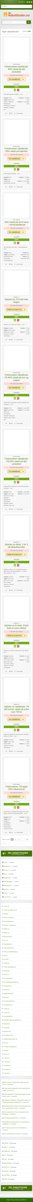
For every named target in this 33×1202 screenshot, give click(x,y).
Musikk (6, 1027)
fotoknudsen (7, 105)
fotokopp (6, 415)
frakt (9, 330)
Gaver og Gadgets (9, 967)
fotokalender (7, 103)
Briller (5, 932)
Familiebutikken (8, 881)
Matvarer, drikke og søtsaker (11, 1020)
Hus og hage (7, 978)
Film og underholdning (10, 951)
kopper (13, 417)
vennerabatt (7, 258)
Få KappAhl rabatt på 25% (11, 1118)
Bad (5, 913)
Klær (10, 252)
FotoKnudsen (16, 64)
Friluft (5, 963)
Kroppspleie (7, 1004)
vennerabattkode (8, 260)
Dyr (5, 940)
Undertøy (6, 1065)
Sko (5, 1043)
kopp (9, 417)
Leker (5, 1008)
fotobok (6, 101)
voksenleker (7, 336)
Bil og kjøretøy (8, 921)
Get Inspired (16, 219)
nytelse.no (6, 334)
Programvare (7, 1035)
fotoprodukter (7, 826)
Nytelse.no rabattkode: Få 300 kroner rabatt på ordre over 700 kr (16, 709)
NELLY (6, 1147)
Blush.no (6, 870)
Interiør (6, 989)
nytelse (12, 332)
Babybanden (7, 877)
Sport (5, 1054)
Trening (6, 1062)
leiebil (5, 1179)
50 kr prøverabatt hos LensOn (12, 1133)
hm (5, 1155)
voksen (12, 334)
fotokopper (12, 415)
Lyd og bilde (7, 1016)
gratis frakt (6, 332)
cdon (5, 1159)
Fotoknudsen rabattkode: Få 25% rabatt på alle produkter (16, 461)
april (9, 410)
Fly (5, 955)
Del (11, 113)
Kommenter (18, 113)
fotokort (13, 105)
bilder (9, 100)
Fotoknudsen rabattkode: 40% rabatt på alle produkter (16, 69)
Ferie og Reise (8, 948)
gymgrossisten (8, 1163)
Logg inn (22, 2)
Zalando (6, 1143)
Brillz (5, 874)
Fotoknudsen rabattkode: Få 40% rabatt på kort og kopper (16, 377)
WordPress (24, 1199)
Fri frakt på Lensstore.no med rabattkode (15, 1127)
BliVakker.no (7, 866)
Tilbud (5, 1058)
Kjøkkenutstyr (7, 993)
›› (3, 843)
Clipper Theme (10, 1199)
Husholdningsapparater (10, 982)
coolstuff (6, 1171)
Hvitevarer (7, 986)
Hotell (5, 974)
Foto (10, 98)
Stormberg (7, 1175)
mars (8, 580)
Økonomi (6, 1031)
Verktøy (6, 1069)
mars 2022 (6, 663)
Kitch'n (6, 893)
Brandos (6, 889)
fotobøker (10, 101)
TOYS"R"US (7, 897)
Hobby (6, 970)
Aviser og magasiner (9, 910)
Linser (5, 1012)
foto (13, 100)
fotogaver (6, 821)
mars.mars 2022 (8, 828)
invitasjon (6, 107)
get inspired (11, 254)
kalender (11, 107)
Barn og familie (8, 917)
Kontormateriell (8, 1001)
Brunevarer (7, 936)
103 (27, 839)
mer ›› (21, 94)
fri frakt (13, 330)
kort (5, 109)
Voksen (11, 328)
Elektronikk (7, 944)
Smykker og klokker (9, 1046)
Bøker (5, 929)
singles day (7, 1151)
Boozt (5, 862)
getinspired (7, 256)
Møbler (6, 1024)
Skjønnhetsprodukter (9, 1039)
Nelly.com (6, 1167)
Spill (5, 1050)
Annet (5, 906)
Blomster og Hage (9, 925)
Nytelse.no (16, 297)
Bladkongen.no (8, 885)
